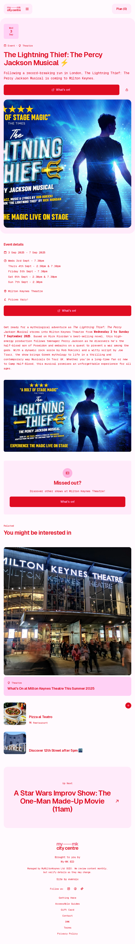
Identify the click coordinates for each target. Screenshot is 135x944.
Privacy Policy (67, 933)
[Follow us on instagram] (69, 889)
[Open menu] (27, 9)
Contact (67, 915)
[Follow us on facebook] (75, 889)
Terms (67, 927)
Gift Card (67, 909)
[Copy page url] (126, 89)
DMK (67, 921)
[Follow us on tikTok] (82, 889)
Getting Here (67, 897)
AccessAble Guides (67, 903)
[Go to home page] (14, 9)
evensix (73, 879)
